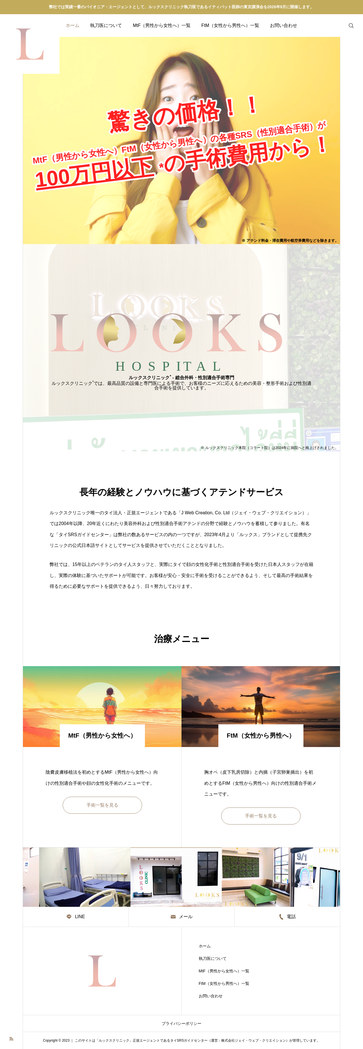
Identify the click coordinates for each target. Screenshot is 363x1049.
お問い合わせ (283, 25)
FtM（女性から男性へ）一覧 (230, 25)
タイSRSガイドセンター (189, 1040)
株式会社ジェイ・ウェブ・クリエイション (253, 1040)
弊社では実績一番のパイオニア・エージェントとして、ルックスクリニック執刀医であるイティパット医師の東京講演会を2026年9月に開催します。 (181, 7)
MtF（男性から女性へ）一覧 (162, 25)
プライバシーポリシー (181, 1023)
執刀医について (106, 25)
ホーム (72, 25)
